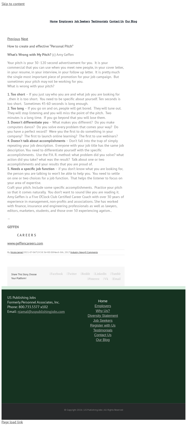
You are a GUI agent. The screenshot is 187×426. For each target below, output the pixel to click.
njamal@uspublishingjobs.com (41, 311)
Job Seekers (103, 321)
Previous (13, 39)
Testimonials (102, 330)
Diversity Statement (103, 316)
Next (24, 39)
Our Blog (103, 340)
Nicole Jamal (16, 252)
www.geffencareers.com (25, 243)
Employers (102, 306)
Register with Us (102, 325)
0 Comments (91, 252)
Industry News (78, 252)
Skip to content (13, 4)
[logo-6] (24, 9)
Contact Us (102, 335)
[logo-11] (162, 9)
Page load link (12, 422)
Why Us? (103, 311)
